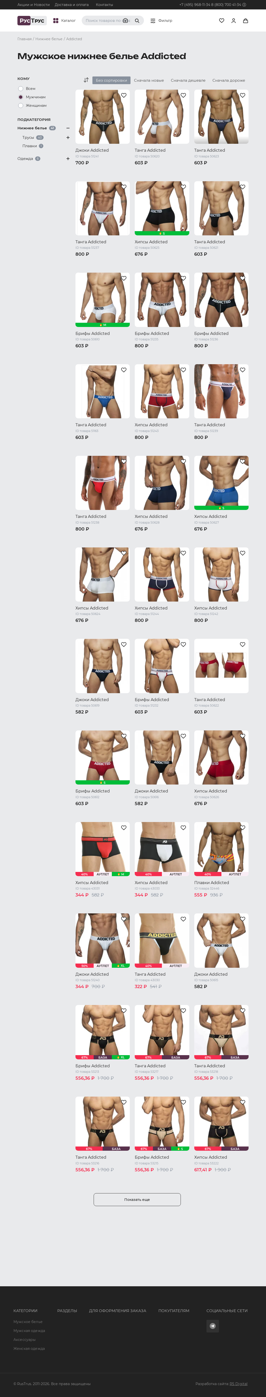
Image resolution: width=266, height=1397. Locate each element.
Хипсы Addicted (151, 242)
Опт (47, 1286)
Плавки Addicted (211, 882)
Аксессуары (24, 1307)
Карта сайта (55, 1348)
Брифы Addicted (92, 333)
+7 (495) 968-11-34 (194, 4)
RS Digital (239, 1384)
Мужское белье (28, 1286)
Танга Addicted (150, 150)
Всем (30, 88)
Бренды (51, 1294)
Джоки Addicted (92, 150)
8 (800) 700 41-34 (226, 4)
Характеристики (59, 1303)
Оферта (136, 1286)
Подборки (53, 1312)
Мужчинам (36, 97)
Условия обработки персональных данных (161, 1324)
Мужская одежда (21, 1296)
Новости (52, 1330)
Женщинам (36, 105)
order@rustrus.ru (89, 1308)
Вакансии (53, 1339)
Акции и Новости (33, 4)
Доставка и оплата (72, 4)
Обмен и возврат (145, 1303)
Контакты (104, 4)
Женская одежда (21, 1319)
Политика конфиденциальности (159, 1312)
